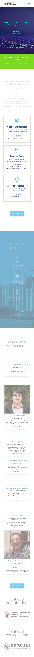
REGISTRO (17, 213)
